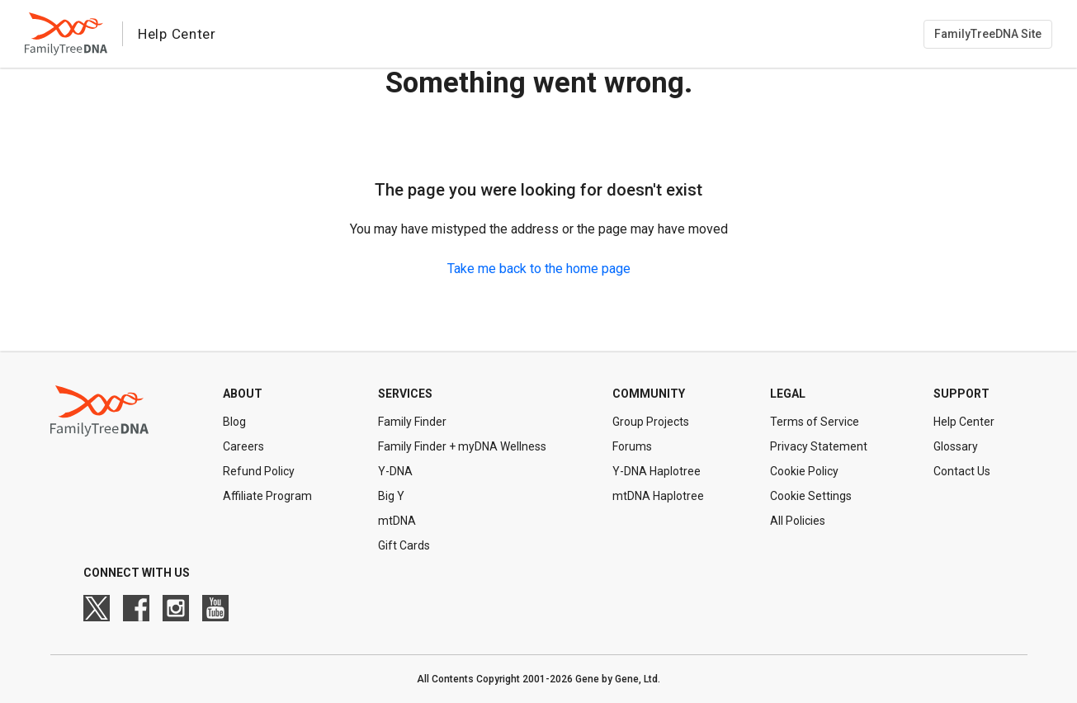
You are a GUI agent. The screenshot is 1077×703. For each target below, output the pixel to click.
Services (405, 393)
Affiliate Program (267, 495)
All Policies (797, 520)
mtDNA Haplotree (658, 495)
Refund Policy (259, 471)
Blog (234, 421)
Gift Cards (404, 545)
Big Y (391, 495)
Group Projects (650, 421)
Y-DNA (395, 471)
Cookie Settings (811, 495)
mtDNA (397, 520)
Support (961, 393)
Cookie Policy (804, 471)
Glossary (955, 446)
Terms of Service (814, 421)
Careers (243, 446)
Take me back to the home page (539, 268)
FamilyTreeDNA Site (988, 33)
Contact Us (961, 471)
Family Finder (412, 421)
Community (648, 393)
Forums (632, 446)
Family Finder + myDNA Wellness (462, 446)
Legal (787, 393)
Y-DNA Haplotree (656, 471)
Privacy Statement (818, 446)
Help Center (963, 421)
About (242, 393)
